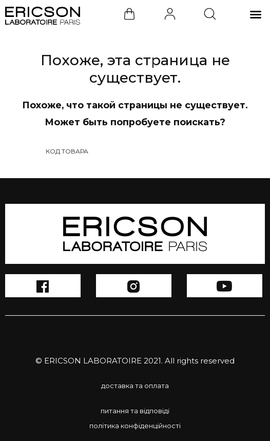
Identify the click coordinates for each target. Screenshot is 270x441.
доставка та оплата (135, 385)
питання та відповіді (135, 411)
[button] (255, 14)
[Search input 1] (128, 151)
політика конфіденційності (135, 425)
